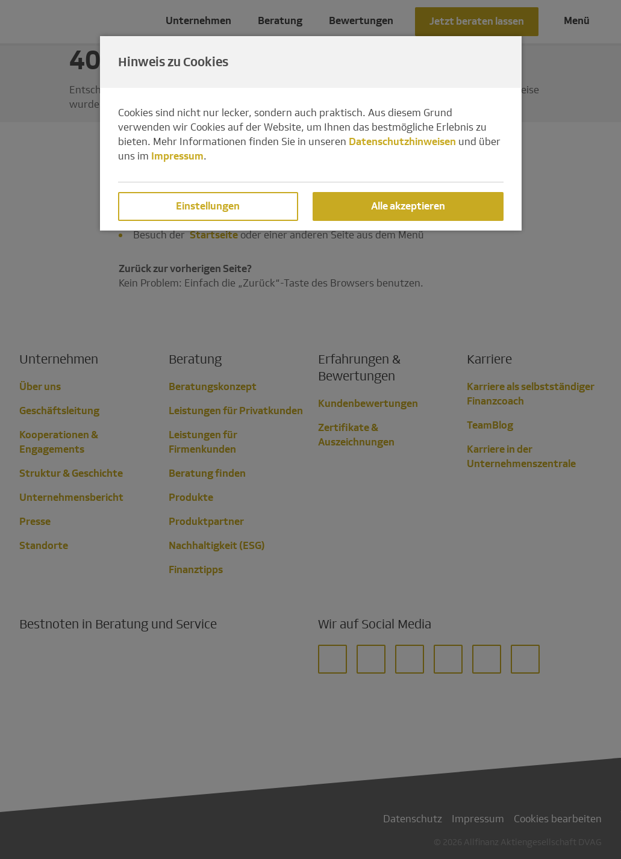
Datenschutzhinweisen (402, 142)
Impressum (177, 156)
